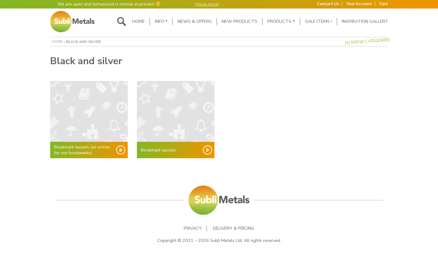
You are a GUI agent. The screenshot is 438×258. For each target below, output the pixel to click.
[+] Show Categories (367, 41)
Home (138, 21)
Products (279, 21)
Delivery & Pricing (233, 228)
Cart (383, 4)
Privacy (193, 228)
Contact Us (328, 4)
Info (159, 21)
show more (207, 4)
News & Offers (195, 21)
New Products (239, 21)
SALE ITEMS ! (318, 21)
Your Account (359, 4)
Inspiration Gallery (365, 21)
